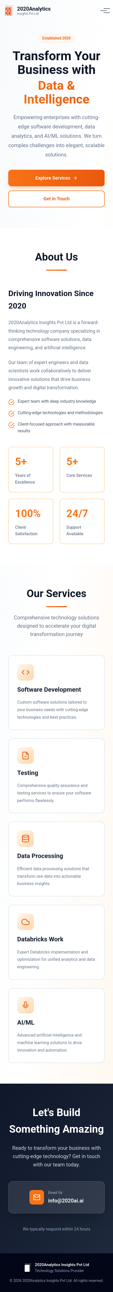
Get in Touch (56, 198)
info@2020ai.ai (66, 1201)
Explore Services (56, 178)
